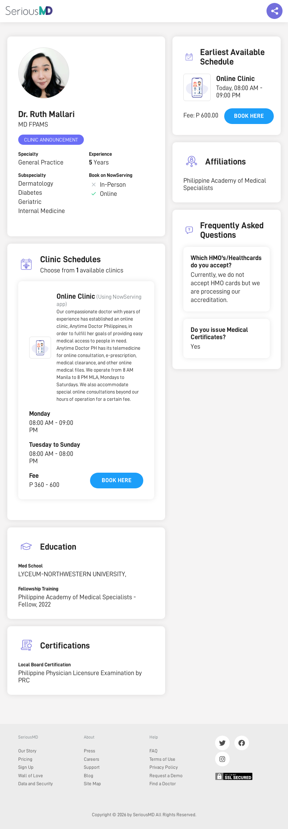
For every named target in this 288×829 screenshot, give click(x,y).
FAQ (153, 750)
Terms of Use (162, 759)
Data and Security (35, 783)
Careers (91, 759)
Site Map (92, 783)
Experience (100, 153)
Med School (30, 565)
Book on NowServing (110, 175)
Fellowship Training (38, 588)
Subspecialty (32, 175)
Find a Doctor (162, 783)
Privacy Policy (163, 767)
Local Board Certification (44, 664)
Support (92, 767)
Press (89, 750)
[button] (40, 348)
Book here (117, 480)
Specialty (28, 153)
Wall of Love (30, 775)
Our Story (27, 750)
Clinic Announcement (51, 139)
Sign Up (26, 767)
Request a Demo (166, 775)
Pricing (25, 759)
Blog (88, 775)
